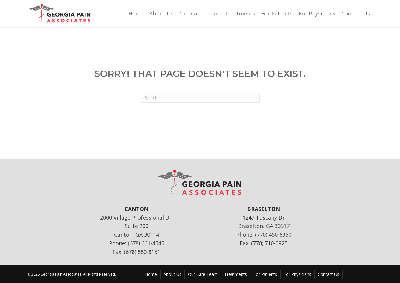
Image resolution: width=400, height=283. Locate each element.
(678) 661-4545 (146, 243)
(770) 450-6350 (273, 234)
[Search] (200, 98)
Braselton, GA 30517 (264, 225)
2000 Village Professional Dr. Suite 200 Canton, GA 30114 (136, 226)
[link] (136, 13)
